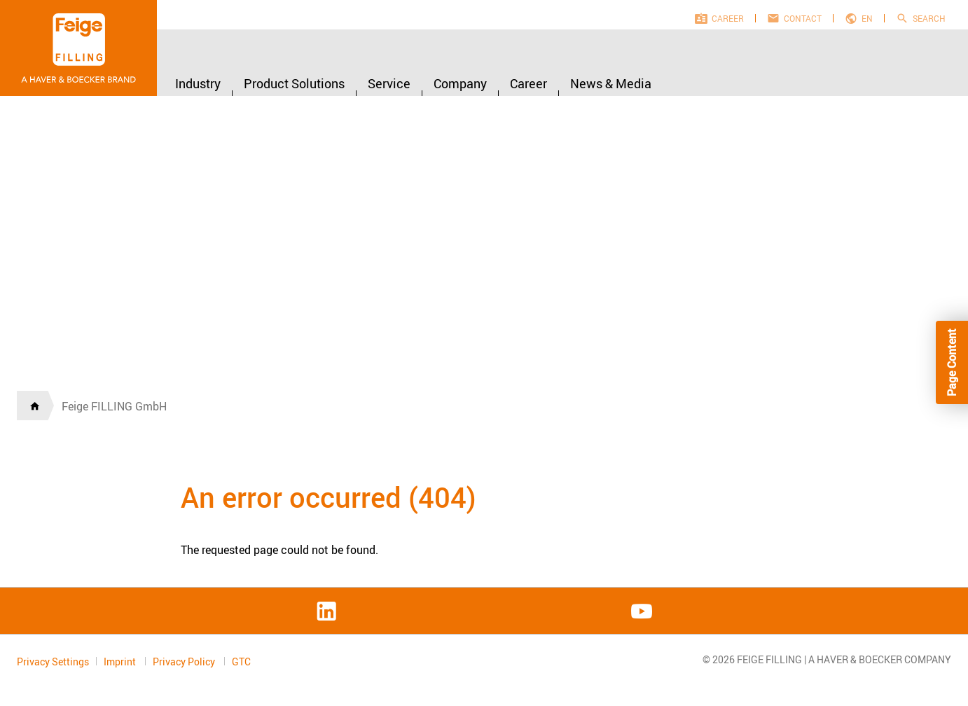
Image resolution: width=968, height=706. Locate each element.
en (867, 18)
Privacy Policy (185, 661)
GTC (241, 662)
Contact (803, 18)
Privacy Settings (53, 661)
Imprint (121, 661)
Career (728, 18)
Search (929, 18)
